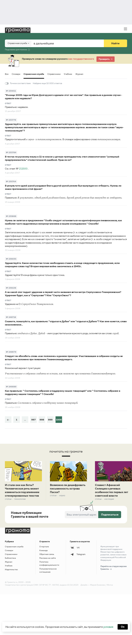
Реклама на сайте (47, 558)
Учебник (68, 74)
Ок (123, 626)
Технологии (20, 499)
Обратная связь (46, 555)
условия (108, 626)
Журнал (79, 74)
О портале (44, 547)
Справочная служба (34, 74)
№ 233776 (11, 120)
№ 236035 (11, 259)
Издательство (11, 570)
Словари (16, 74)
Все (6, 74)
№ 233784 (11, 152)
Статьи (8, 499)
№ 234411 (11, 91)
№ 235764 (11, 182)
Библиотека (10, 558)
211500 (23, 168)
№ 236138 (11, 288)
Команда (43, 551)
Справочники (54, 74)
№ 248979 (11, 352)
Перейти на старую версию (113, 568)
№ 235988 (11, 216)
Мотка (110, 585)
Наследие (109, 499)
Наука (62, 496)
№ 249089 (11, 387)
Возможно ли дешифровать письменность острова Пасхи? (68, 489)
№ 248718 (11, 317)
